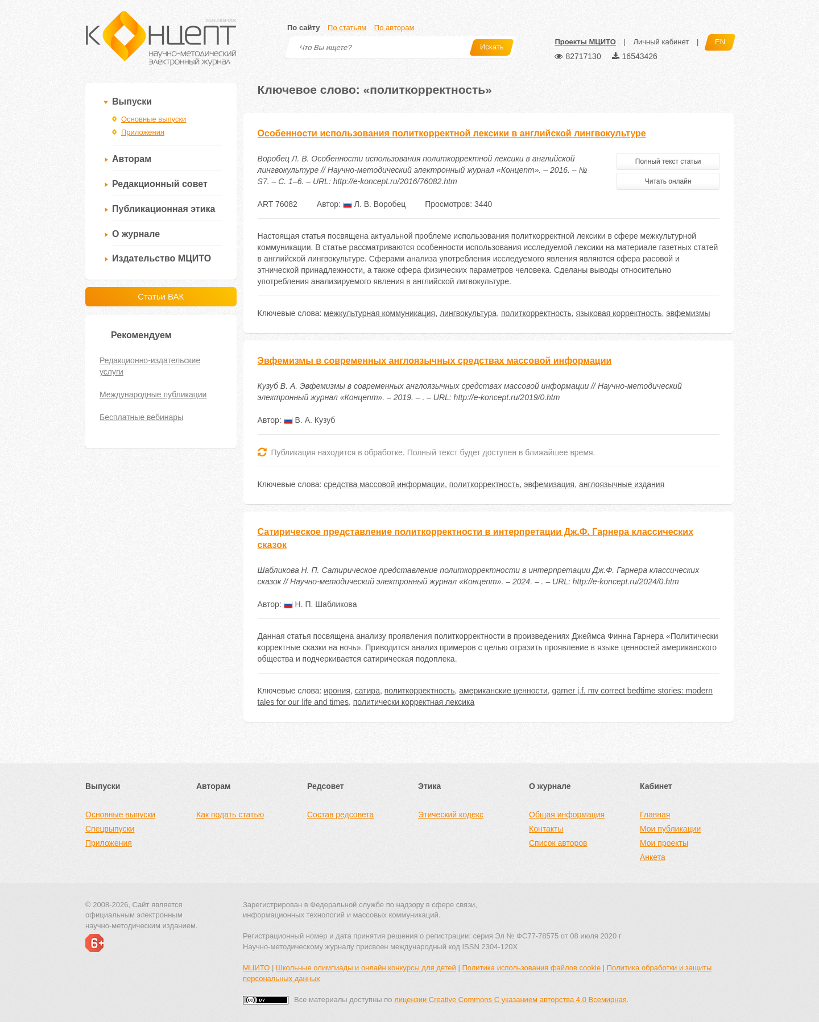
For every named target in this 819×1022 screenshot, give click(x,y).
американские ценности (503, 690)
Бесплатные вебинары (141, 417)
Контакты (546, 828)
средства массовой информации (384, 484)
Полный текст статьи (668, 161)
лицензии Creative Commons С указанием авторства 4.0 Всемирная (510, 999)
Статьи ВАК (161, 296)
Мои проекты (664, 842)
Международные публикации (153, 394)
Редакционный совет (160, 184)
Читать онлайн (668, 181)
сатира (367, 690)
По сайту (303, 27)
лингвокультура (468, 313)
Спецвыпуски (109, 828)
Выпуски (132, 101)
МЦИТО (256, 967)
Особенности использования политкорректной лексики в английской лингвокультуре (452, 133)
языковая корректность (619, 313)
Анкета (652, 857)
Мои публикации (670, 828)
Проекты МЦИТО (585, 42)
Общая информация (567, 814)
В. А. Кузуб (310, 420)
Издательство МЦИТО (161, 258)
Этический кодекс (450, 814)
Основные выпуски (153, 119)
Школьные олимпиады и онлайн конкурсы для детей (366, 967)
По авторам (394, 27)
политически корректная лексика (414, 702)
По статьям (347, 27)
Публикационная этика (163, 209)
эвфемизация (549, 484)
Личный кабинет (661, 42)
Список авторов (558, 842)
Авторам (131, 159)
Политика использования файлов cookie (531, 967)
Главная (655, 814)
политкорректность (536, 313)
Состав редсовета (340, 814)
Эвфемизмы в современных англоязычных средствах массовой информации (435, 360)
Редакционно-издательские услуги (150, 366)
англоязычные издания (621, 484)
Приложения (142, 132)
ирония (337, 690)
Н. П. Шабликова (320, 604)
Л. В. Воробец (374, 204)
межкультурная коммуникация (379, 313)
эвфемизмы (688, 313)
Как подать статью (230, 814)
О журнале (136, 234)
